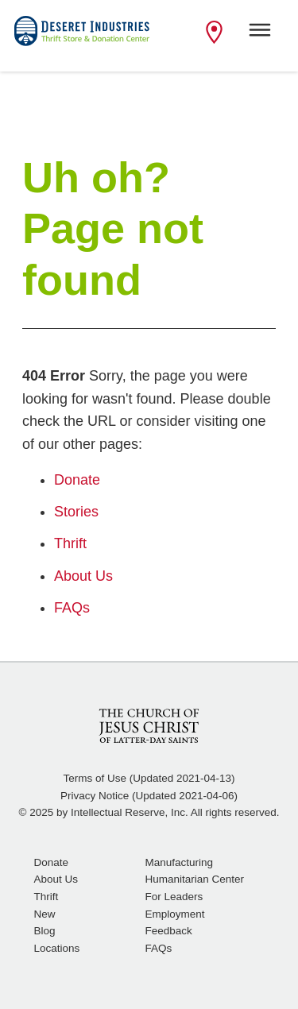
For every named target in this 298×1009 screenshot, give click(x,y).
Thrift (46, 897)
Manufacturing (179, 862)
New (45, 914)
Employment (175, 914)
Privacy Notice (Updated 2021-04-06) (149, 796)
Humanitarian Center (195, 879)
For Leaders (174, 897)
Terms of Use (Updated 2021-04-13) (148, 778)
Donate (51, 862)
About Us (56, 879)
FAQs (158, 948)
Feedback (168, 931)
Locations (57, 948)
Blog (45, 931)
